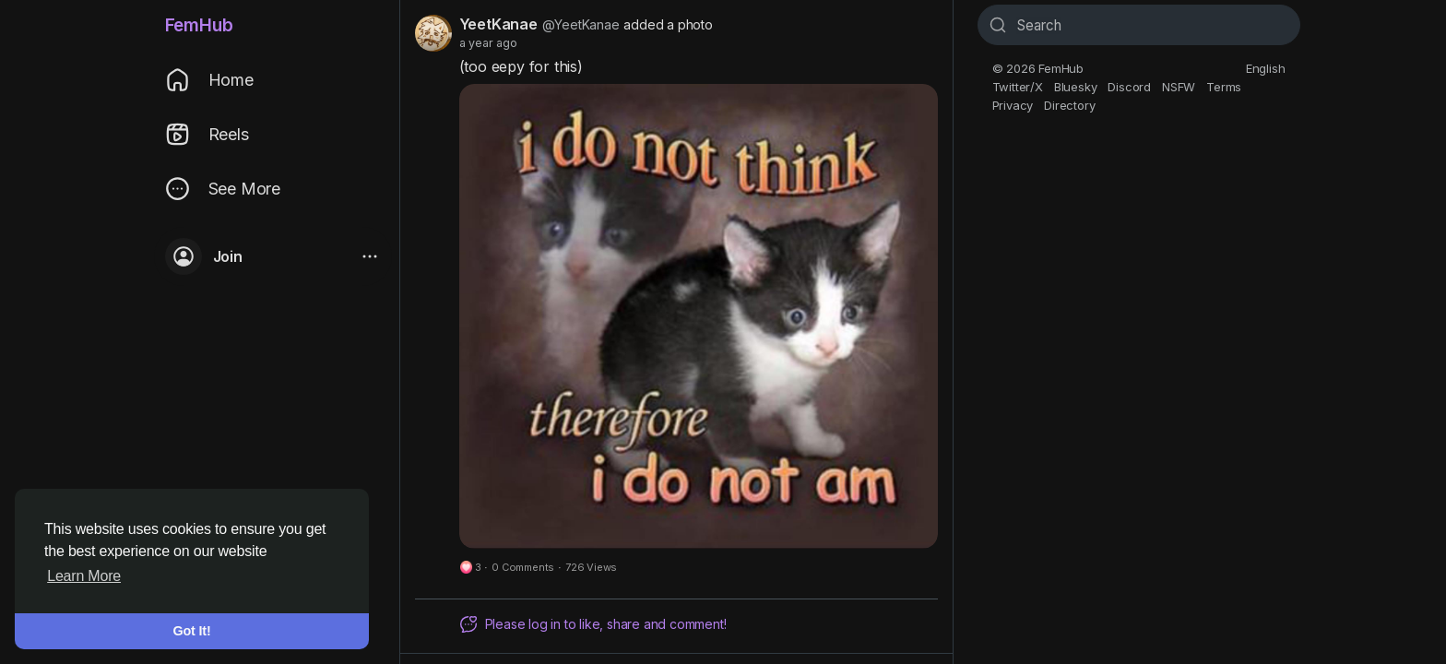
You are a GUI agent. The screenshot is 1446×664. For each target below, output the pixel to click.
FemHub (199, 25)
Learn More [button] (84, 576)
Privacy (1013, 105)
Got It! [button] (192, 630)
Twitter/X (1017, 86)
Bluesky (1075, 86)
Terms (1223, 86)
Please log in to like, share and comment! (593, 624)
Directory (1069, 105)
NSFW (1178, 86)
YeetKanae (498, 24)
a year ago (488, 43)
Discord (1129, 86)
